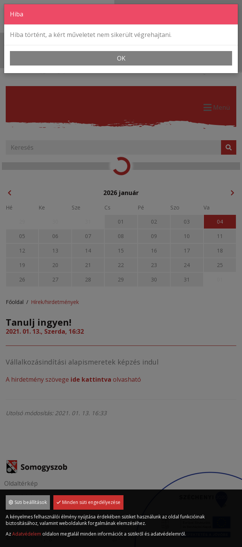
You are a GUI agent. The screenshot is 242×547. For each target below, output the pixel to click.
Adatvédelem (26, 534)
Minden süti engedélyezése (88, 502)
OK (121, 58)
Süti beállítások (28, 502)
